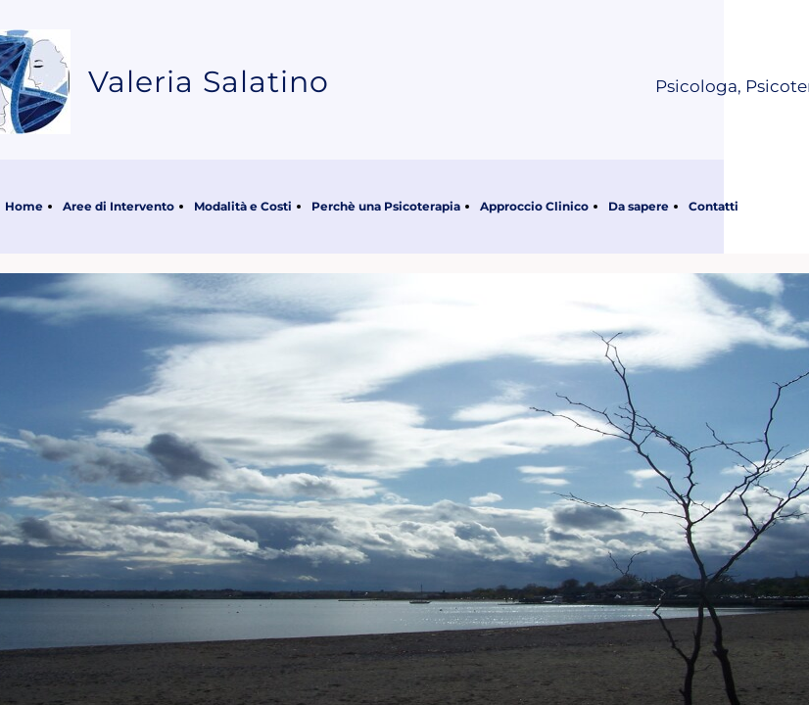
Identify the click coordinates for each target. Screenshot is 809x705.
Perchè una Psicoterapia (385, 206)
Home (24, 206)
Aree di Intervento (118, 206)
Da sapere (638, 206)
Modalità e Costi (243, 206)
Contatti (713, 206)
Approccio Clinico (534, 206)
